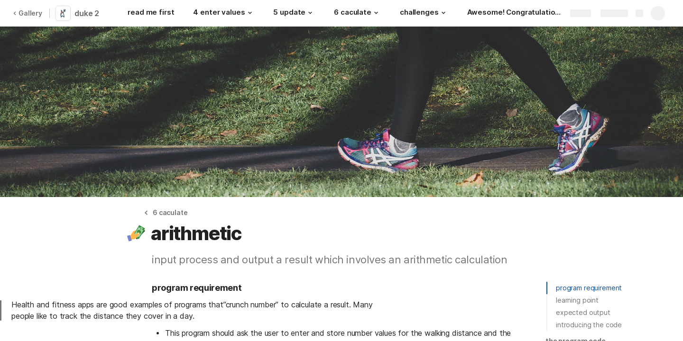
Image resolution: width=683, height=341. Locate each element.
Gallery (27, 13)
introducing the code (589, 325)
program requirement (589, 288)
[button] (249, 13)
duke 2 (86, 13)
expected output (583, 312)
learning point (577, 300)
